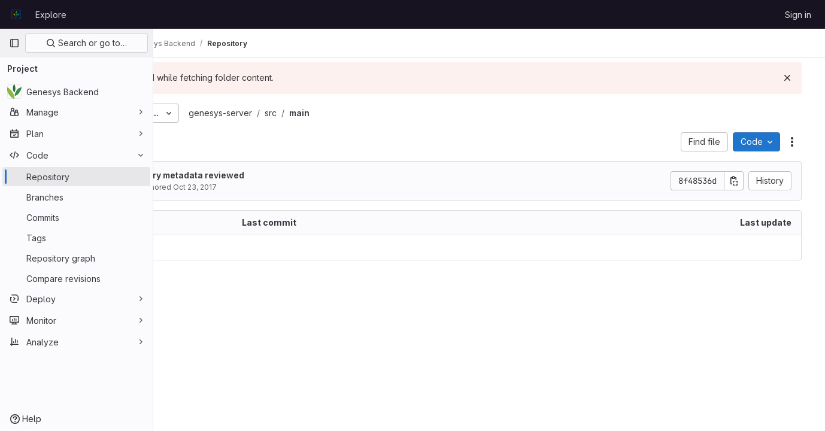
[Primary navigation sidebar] (14, 43)
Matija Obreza (226, 187)
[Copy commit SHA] (743, 180)
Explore (50, 15)
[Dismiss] (796, 78)
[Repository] (76, 176)
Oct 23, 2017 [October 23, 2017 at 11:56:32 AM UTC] (308, 187)
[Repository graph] (76, 258)
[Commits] (76, 217)
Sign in (798, 15)
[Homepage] (16, 14)
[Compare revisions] (76, 278)
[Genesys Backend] (76, 91)
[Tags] (76, 237)
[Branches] (76, 197)
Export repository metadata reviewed (279, 175)
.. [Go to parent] (179, 247)
